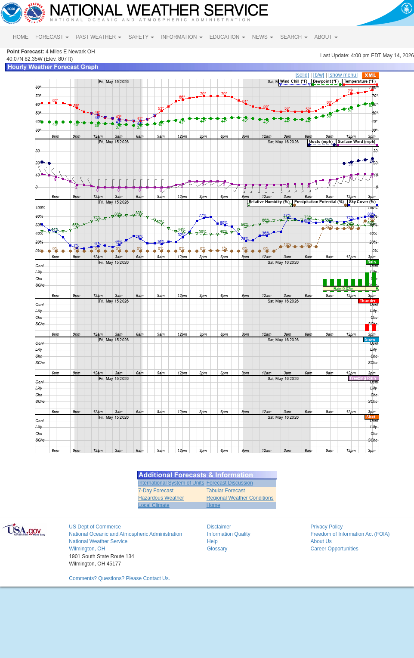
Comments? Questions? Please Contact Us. (119, 578)
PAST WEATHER (98, 37)
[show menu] (343, 75)
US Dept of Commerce (95, 527)
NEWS (262, 37)
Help (212, 541)
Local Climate (154, 505)
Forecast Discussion (230, 483)
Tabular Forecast (226, 491)
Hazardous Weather (161, 498)
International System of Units (171, 483)
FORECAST (52, 37)
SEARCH (293, 37)
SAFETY (141, 37)
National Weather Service (98, 541)
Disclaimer (219, 527)
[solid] (302, 75)
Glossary (217, 549)
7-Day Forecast (155, 491)
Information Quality (228, 534)
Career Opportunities (334, 549)
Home (213, 505)
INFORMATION (181, 37)
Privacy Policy (326, 527)
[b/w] (318, 75)
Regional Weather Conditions (240, 498)
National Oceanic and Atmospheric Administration (125, 534)
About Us (320, 541)
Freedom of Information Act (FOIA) (349, 534)
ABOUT (326, 37)
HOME (20, 37)
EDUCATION (227, 37)
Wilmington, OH (87, 549)
